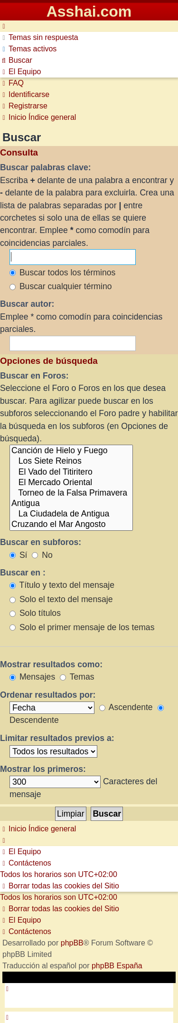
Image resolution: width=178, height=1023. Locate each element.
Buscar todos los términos (62, 272)
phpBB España (117, 966)
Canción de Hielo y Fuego (71, 451)
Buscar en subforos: (40, 542)
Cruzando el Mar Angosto (71, 524)
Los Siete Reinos (71, 461)
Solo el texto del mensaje (60, 599)
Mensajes (32, 677)
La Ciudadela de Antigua (71, 514)
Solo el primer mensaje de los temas (81, 627)
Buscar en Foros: (34, 375)
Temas (77, 677)
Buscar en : (23, 572)
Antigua (71, 503)
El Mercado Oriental (71, 482)
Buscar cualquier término (60, 286)
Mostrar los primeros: (43, 769)
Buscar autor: (27, 304)
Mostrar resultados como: (51, 664)
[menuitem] (39, 37)
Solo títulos (35, 613)
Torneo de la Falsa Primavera (71, 493)
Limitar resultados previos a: (57, 738)
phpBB (72, 943)
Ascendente (126, 707)
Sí (18, 555)
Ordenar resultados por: (47, 695)
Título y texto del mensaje (61, 585)
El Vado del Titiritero (71, 472)
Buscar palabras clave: (45, 167)
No (42, 555)
